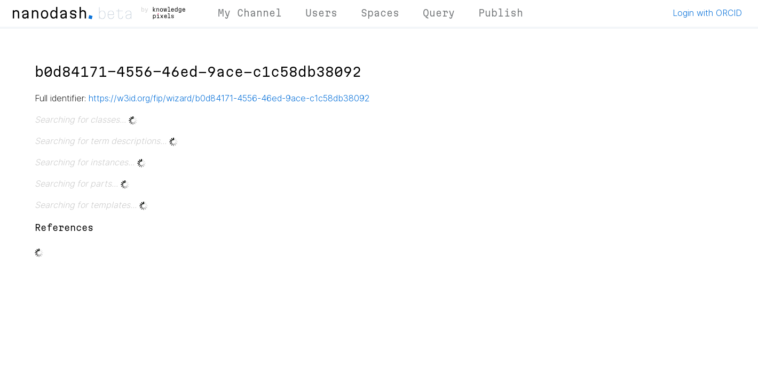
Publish (500, 12)
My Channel (250, 12)
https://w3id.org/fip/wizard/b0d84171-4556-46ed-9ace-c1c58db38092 (229, 98)
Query (439, 12)
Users (321, 12)
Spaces (380, 12)
